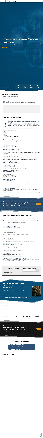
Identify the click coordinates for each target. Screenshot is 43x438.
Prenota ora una (9, 293)
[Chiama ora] (41, 434)
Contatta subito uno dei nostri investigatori (9, 99)
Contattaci (4, 47)
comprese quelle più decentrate (14, 136)
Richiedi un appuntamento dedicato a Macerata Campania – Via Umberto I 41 (14, 104)
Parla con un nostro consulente (7, 262)
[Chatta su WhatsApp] (41, 436)
